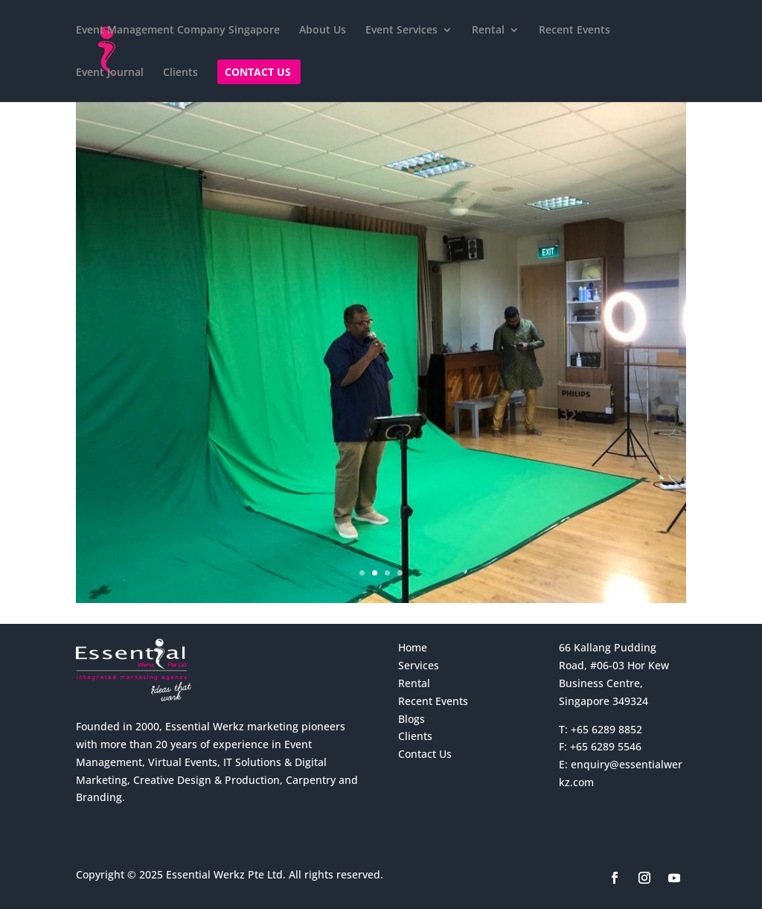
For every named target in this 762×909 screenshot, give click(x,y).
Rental (488, 30)
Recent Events (574, 30)
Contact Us (258, 73)
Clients (180, 73)
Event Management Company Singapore (178, 30)
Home (412, 647)
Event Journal (110, 73)
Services (418, 665)
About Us (322, 30)
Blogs (411, 719)
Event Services (401, 30)
